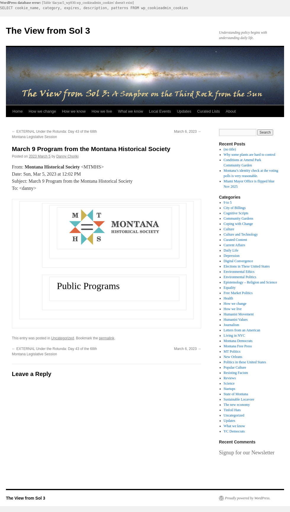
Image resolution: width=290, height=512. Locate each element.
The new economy (237, 405)
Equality (230, 288)
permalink (106, 338)
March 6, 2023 (187, 131)
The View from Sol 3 (48, 30)
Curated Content (235, 240)
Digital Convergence (238, 261)
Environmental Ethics (239, 272)
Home (17, 111)
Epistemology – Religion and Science (250, 282)
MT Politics (232, 351)
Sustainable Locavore (239, 399)
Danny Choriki (67, 156)
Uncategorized (62, 338)
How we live (101, 111)
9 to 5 (228, 202)
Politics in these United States (245, 362)
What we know (130, 111)
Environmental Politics (240, 277)
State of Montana (236, 394)
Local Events (160, 111)
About (231, 111)
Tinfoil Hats (232, 410)
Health (228, 298)
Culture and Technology (241, 234)
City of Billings (235, 208)
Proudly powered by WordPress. (247, 498)
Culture (229, 229)
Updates (184, 111)
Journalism (231, 325)
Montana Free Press (238, 346)
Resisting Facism (236, 373)
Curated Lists (208, 111)
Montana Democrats (238, 341)
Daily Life (231, 250)
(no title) (230, 149)
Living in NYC (234, 335)
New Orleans (233, 357)
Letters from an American (242, 330)
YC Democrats (234, 431)
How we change (42, 111)
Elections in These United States (247, 266)
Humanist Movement (239, 314)
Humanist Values (236, 319)
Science (229, 383)
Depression (232, 256)
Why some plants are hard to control (250, 155)
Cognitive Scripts (236, 213)
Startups (229, 389)
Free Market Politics (238, 293)
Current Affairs (234, 245)
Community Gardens (238, 218)
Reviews (230, 378)
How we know (74, 111)
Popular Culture (235, 367)
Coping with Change (238, 224)
